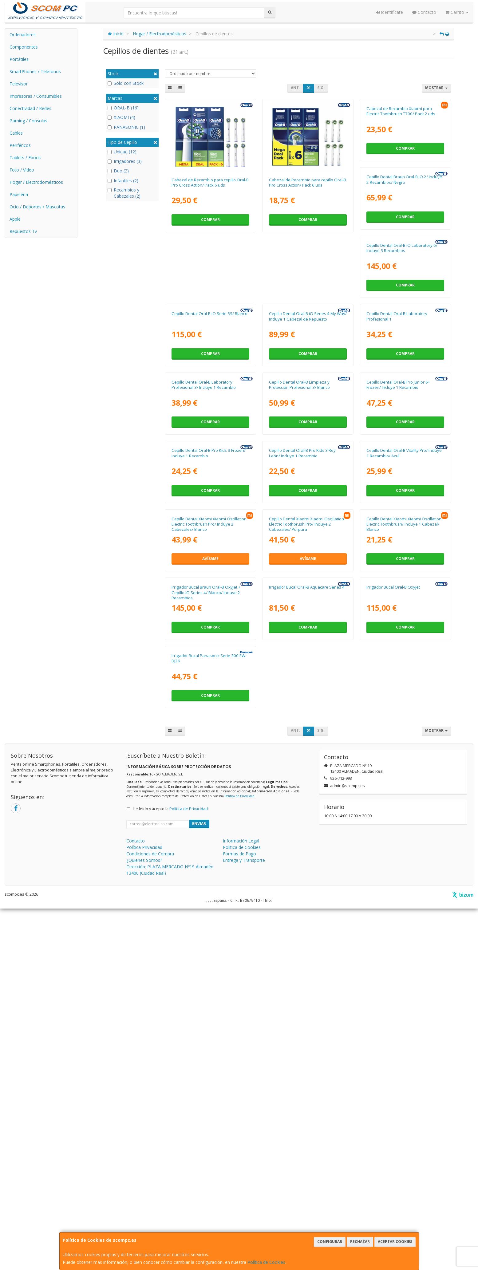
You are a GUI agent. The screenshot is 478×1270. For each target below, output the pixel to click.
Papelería (19, 194)
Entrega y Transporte (244, 1222)
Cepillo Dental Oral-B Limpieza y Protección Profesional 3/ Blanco (202, 601)
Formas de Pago (239, 1215)
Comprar (210, 219)
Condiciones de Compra (150, 1215)
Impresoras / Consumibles (36, 96)
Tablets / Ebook (25, 157)
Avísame (405, 777)
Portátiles (19, 59)
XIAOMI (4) (121, 117)
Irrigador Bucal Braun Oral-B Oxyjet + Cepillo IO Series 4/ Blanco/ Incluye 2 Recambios (400, 883)
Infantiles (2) (123, 180)
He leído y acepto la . (171, 1170)
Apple (15, 219)
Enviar (199, 1185)
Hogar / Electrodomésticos (36, 182)
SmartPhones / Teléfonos (35, 71)
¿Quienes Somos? (144, 1222)
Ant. (295, 87)
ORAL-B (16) (123, 108)
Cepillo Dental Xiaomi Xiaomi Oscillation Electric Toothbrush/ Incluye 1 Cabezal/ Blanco (306, 883)
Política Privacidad (144, 1209)
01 (308, 87)
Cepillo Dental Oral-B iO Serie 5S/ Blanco (404, 319)
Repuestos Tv (23, 231)
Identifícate (389, 12)
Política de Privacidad (240, 1157)
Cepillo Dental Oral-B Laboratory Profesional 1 (299, 461)
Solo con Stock (126, 83)
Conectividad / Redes (30, 108)
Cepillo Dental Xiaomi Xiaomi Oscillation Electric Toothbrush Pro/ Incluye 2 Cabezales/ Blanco (403, 743)
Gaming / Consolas (28, 121)
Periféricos (20, 145)
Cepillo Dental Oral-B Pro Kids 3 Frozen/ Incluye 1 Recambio (403, 601)
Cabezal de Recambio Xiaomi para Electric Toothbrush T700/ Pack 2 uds (400, 182)
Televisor (19, 84)
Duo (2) (118, 171)
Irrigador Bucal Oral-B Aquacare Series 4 (209, 1017)
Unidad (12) (122, 152)
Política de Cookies (266, 1262)
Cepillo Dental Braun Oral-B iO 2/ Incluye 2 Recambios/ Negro (209, 322)
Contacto (424, 12)
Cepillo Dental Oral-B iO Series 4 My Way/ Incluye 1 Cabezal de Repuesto (210, 461)
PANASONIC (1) (126, 127)
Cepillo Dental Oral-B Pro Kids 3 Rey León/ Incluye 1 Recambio (205, 740)
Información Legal (241, 1202)
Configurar (329, 1241)
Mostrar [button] (436, 87)
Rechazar (360, 1241)
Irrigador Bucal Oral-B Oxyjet (295, 1017)
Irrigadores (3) (125, 161)
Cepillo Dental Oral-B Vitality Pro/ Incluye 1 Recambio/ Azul (306, 740)
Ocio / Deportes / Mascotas (37, 207)
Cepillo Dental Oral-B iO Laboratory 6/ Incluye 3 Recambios (304, 322)
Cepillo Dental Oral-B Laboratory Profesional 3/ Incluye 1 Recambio (398, 461)
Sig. (321, 87)
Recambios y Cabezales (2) (124, 193)
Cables (16, 133)
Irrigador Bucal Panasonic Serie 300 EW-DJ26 (403, 1019)
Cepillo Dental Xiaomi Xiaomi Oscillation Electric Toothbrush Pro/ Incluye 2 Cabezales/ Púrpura (209, 883)
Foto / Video (22, 170)
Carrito (456, 12)
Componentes (24, 47)
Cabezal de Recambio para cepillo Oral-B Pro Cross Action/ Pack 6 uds (210, 182)
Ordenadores (23, 34)
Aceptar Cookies (395, 1241)
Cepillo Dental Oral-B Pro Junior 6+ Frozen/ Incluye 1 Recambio (301, 601)
